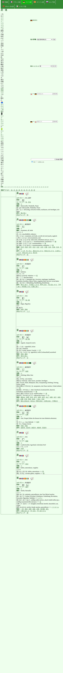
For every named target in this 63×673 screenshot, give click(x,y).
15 (27, 186)
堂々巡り (33, 511)
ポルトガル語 (8, 6)
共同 (49, 247)
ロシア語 (50, 2)
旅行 (26, 487)
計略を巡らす (25, 511)
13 (23, 186)
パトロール (55, 507)
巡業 (30, 509)
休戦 (59, 397)
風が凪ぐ (24, 213)
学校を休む (39, 401)
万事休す (55, 401)
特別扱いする (26, 286)
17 (31, 186)
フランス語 (15, 2)
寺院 (22, 426)
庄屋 (22, 448)
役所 (37, 422)
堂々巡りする (41, 511)
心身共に (58, 251)
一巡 (22, 509)
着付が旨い (24, 356)
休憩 (43, 397)
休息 (18, 399)
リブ (28, 311)
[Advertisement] (17, 99)
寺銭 (26, 426)
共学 (30, 247)
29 (47, 186)
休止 (47, 397)
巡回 (26, 509)
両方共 (35, 253)
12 (21, 186)
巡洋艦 (42, 509)
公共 (20, 249)
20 (37, 186)
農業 (26, 441)
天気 (29, 202)
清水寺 (28, 427)
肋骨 (22, 309)
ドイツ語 (27, 2)
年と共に (29, 251)
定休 (25, 399)
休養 (21, 399)
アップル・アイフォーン (2, 119)
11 (19, 186)
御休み (23, 397)
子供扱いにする (34, 284)
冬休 (42, 399)
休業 (39, 397)
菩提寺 (44, 427)
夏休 (29, 399)
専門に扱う (43, 284)
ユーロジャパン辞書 (2, 106)
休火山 (32, 401)
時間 (26, 371)
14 (25, 186)
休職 (51, 397)
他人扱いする (52, 284)
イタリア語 (21, 6)
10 (17, 186)
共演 (22, 247)
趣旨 (26, 354)
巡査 (37, 509)
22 (41, 186)
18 (33, 186)
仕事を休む (47, 401)
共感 (26, 247)
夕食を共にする (27, 253)
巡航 (34, 509)
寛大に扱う (24, 284)
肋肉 (26, 309)
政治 (26, 464)
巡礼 (47, 509)
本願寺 (39, 427)
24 (45, 186)
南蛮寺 (33, 427)
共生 (37, 247)
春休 (33, 399)
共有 (57, 247)
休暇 (27, 397)
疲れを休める (25, 401)
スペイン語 (39, 2)
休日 (55, 397)
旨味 (22, 354)
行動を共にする (49, 251)
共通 (45, 247)
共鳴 (53, 247)
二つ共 (23, 251)
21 (39, 186)
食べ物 (27, 300)
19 (35, 186)
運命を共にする (38, 251)
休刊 (35, 397)
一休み (38, 399)
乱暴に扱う (35, 286)
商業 (26, 268)
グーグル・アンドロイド (2, 134)
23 (43, 186)
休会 (31, 397)
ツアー (40, 498)
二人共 (19, 253)
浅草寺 (23, 427)
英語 (5, 2)
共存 (41, 247)
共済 (34, 247)
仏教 (26, 414)
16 (29, 186)
